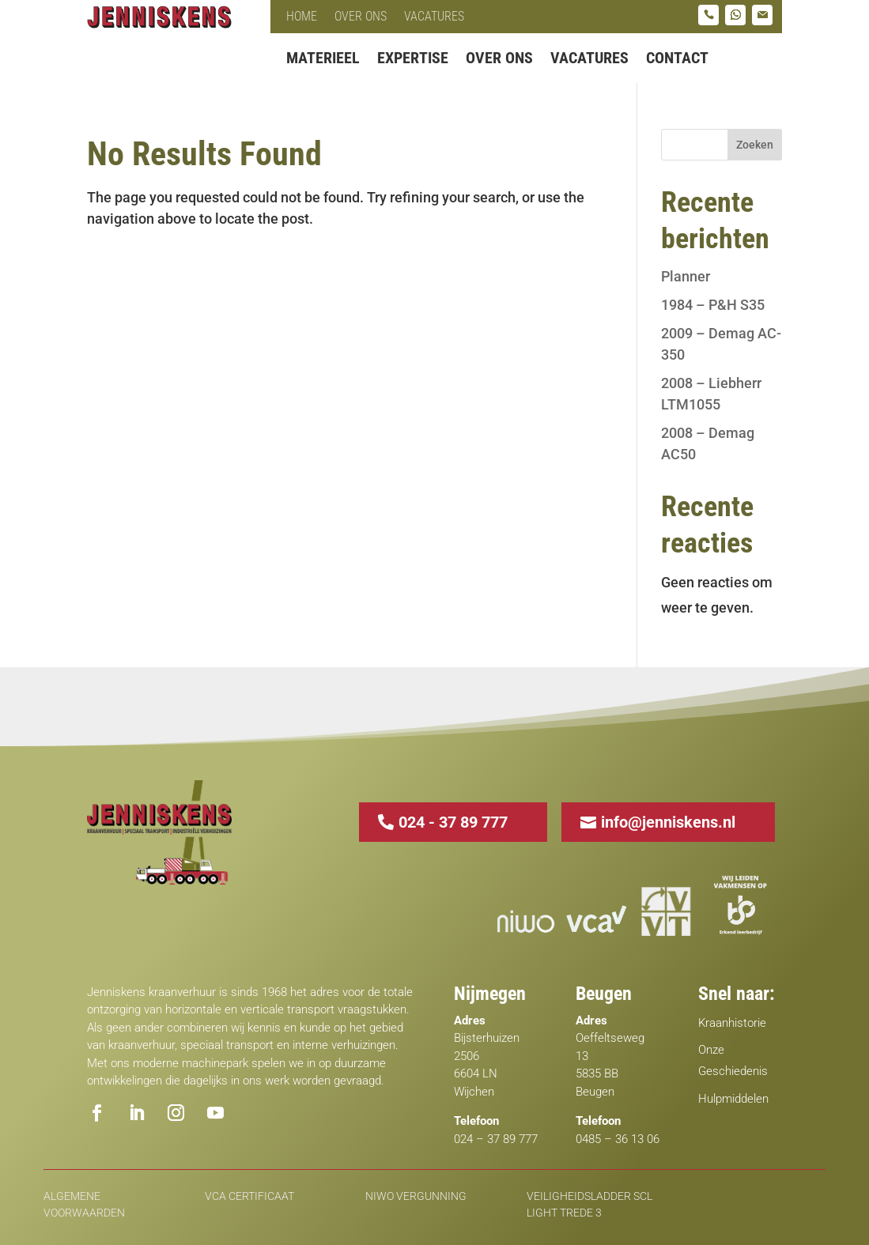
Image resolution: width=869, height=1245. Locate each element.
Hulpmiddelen (733, 1099)
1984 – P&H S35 (713, 304)
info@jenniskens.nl (668, 822)
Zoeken (754, 144)
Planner (685, 276)
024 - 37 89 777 (453, 822)
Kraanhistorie (732, 1023)
